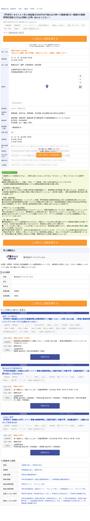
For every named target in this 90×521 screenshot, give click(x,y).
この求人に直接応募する (45, 38)
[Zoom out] (80, 79)
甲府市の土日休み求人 (60, 494)
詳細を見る (45, 357)
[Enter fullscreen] (80, 87)
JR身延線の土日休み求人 (72, 501)
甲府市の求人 (37, 465)
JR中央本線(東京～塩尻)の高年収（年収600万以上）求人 (41, 498)
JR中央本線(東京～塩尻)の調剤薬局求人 (35, 479)
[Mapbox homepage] (17, 103)
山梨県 (26, 9)
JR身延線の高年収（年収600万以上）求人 (45, 501)
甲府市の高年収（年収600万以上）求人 (35, 494)
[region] (47, 89)
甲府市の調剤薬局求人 (29, 475)
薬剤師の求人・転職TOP (8, 9)
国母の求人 (39, 470)
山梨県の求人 (26, 465)
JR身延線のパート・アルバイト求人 (73, 489)
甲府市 (32, 9)
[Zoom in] (80, 76)
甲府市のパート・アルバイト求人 (33, 484)
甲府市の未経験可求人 (78, 494)
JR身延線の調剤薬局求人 (61, 479)
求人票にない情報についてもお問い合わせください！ (49, 152)
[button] (47, 87)
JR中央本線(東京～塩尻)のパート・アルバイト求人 (39, 489)
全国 (20, 9)
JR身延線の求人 (27, 470)
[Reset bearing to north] (80, 82)
